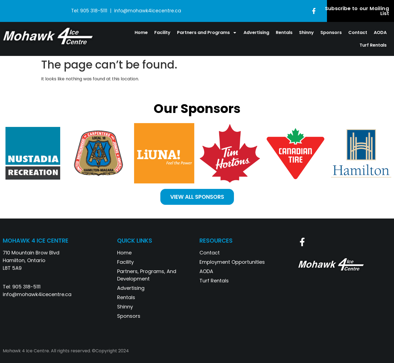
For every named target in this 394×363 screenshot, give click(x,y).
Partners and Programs (207, 33)
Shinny (306, 32)
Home (141, 32)
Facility (162, 32)
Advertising (256, 32)
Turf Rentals (373, 45)
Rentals (284, 32)
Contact (357, 32)
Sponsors (331, 32)
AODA (380, 32)
